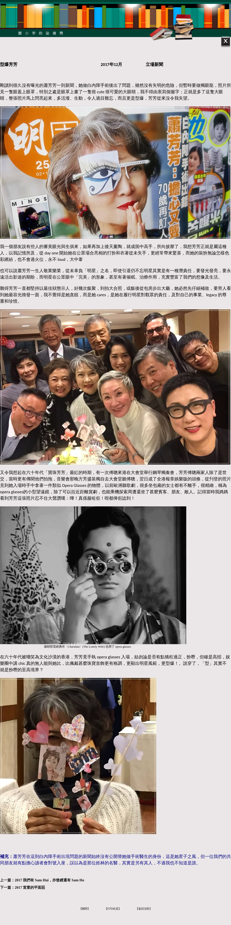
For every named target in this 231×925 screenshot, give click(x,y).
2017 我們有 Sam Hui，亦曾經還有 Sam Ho (49, 880)
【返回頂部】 (144, 908)
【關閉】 (84, 908)
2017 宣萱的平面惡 (30, 887)
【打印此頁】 (113, 908)
